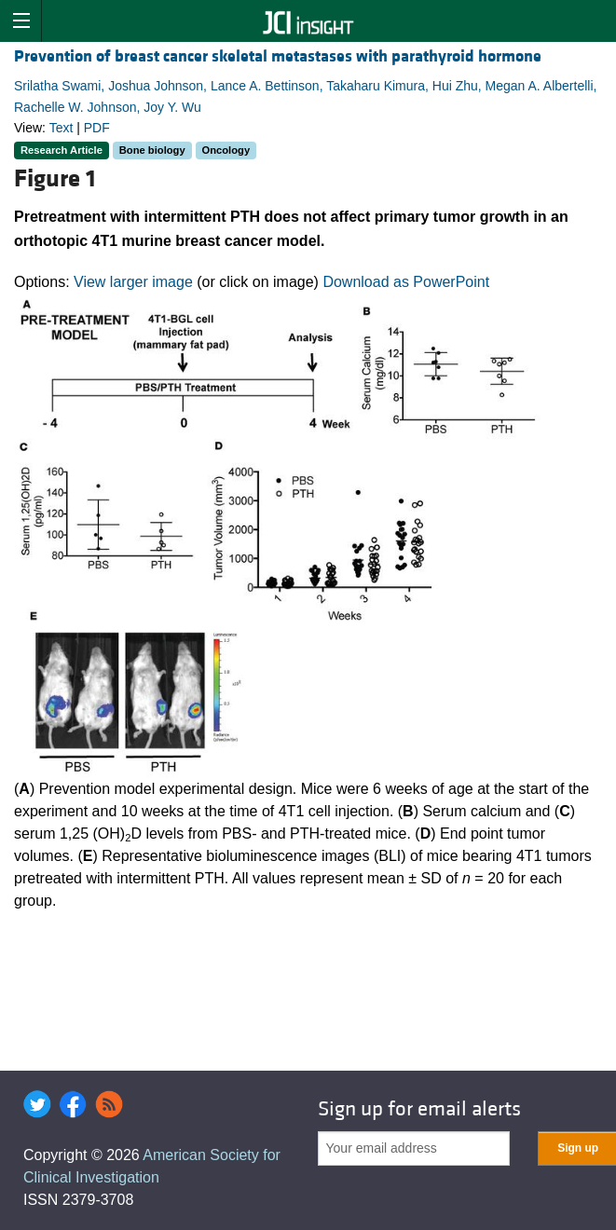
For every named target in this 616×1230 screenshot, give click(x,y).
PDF (97, 127)
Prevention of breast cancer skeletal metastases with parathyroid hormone (277, 56)
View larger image (133, 282)
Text (61, 127)
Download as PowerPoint (405, 282)
